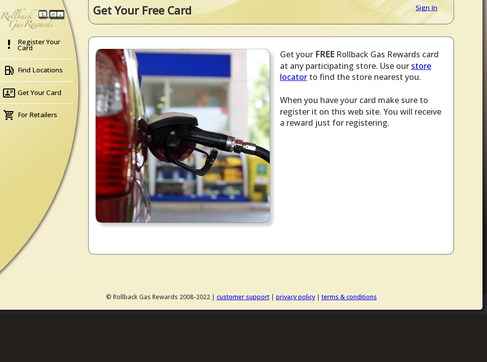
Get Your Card (39, 92)
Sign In (426, 7)
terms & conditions (349, 297)
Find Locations (40, 69)
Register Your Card (39, 44)
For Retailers (37, 114)
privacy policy (295, 297)
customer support (243, 297)
